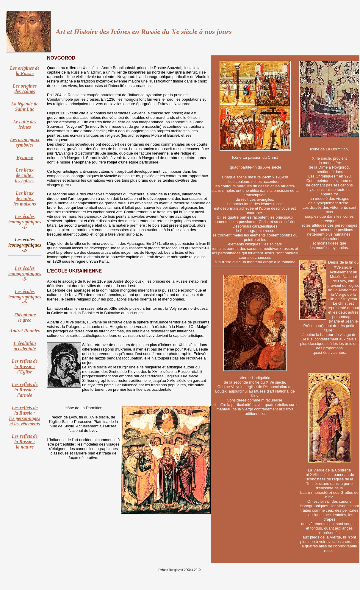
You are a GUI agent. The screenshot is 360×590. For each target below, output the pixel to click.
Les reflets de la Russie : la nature (24, 441)
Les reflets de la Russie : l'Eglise (24, 366)
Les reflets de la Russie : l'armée (24, 390)
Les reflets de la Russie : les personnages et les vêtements (24, 415)
